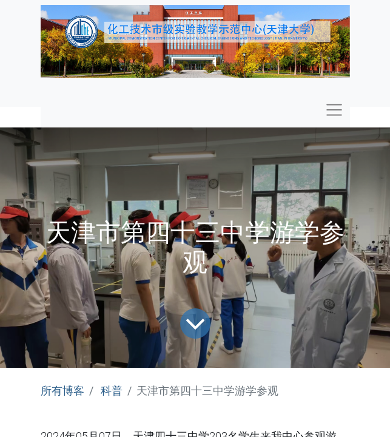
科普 (112, 390)
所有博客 (62, 390)
